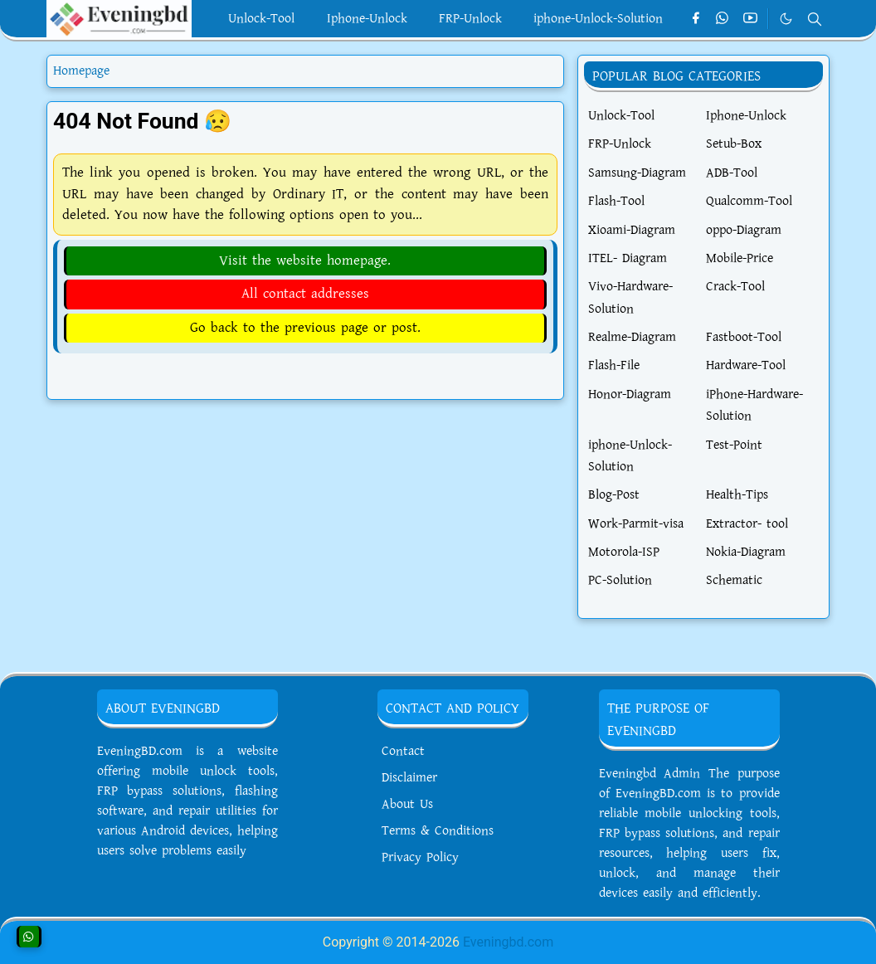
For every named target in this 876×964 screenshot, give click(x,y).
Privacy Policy (420, 857)
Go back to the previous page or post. (305, 328)
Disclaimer (409, 777)
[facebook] (695, 19)
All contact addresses (305, 294)
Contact (403, 751)
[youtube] (750, 19)
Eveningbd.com (508, 942)
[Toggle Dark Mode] (786, 18)
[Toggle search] (815, 19)
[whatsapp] (723, 19)
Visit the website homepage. (305, 260)
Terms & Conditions (438, 830)
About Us (407, 804)
